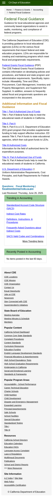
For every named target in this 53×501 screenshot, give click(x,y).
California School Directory (16, 440)
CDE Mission (10, 280)
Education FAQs (11, 447)
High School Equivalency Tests (17, 360)
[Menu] (4, 2)
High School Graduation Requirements (21, 364)
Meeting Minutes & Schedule (16, 318)
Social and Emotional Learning (17, 371)
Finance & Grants (22, 10)
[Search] (50, 3)
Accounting (38, 10)
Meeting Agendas (12, 315)
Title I (6, 426)
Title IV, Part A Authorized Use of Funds (22, 157)
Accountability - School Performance (20, 384)
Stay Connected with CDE (15, 301)
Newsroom (9, 298)
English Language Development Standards (23, 353)
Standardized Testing (13, 423)
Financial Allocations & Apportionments (21, 357)
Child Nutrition (10, 395)
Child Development (12, 398)
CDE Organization (12, 284)
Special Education (12, 419)
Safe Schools (10, 412)
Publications (9, 461)
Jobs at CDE (9, 294)
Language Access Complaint (16, 450)
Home (9, 10)
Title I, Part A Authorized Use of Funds (21, 111)
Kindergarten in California (15, 367)
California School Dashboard (16, 332)
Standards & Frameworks (15, 374)
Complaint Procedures (14, 339)
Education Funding (12, 349)
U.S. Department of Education (18, 169)
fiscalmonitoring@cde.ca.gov (18, 189)
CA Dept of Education (19, 2)
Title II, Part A (9, 123)
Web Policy (9, 481)
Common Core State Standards (18, 335)
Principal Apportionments (15, 409)
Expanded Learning (12, 405)
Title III (7, 430)
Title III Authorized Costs (14, 145)
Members (8, 322)
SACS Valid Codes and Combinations (25, 236)
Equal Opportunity (12, 291)
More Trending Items (32, 241)
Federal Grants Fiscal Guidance (21, 65)
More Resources (14, 468)
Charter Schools (11, 391)
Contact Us (9, 287)
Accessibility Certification (15, 485)
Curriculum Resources (14, 346)
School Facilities (11, 416)
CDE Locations (10, 277)
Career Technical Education (16, 388)
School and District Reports (16, 465)
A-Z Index (8, 478)
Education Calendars (13, 443)
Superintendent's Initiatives (16, 305)
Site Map (18, 478)
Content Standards (12, 343)
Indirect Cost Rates (16, 214)
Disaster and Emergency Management (21, 402)
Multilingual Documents (14, 457)
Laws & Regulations (13, 454)
